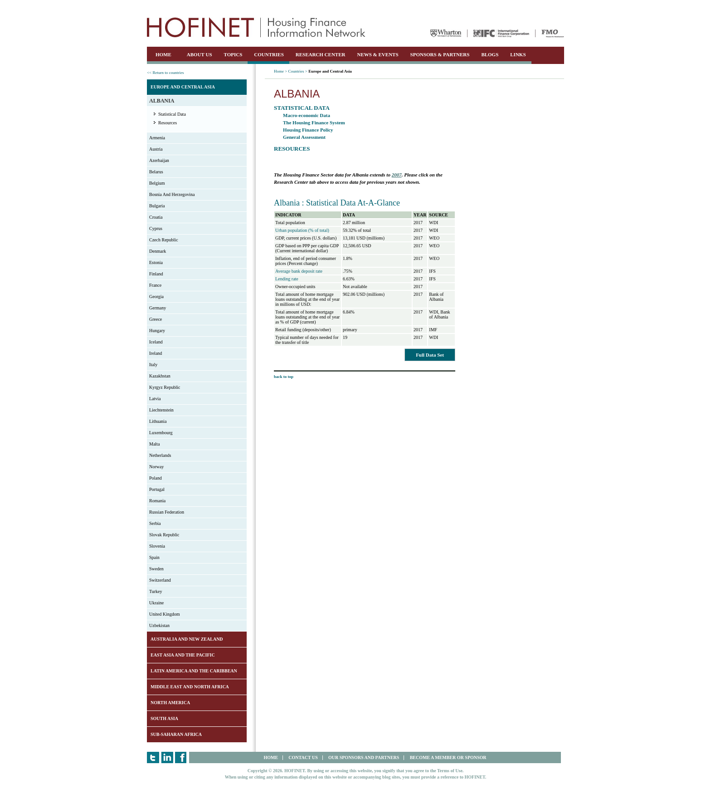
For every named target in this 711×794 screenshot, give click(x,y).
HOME (163, 54)
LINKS (518, 54)
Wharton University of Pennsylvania (445, 33)
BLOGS (489, 54)
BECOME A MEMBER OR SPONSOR (448, 757)
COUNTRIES (268, 54)
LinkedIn (167, 757)
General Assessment (304, 137)
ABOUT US (199, 54)
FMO (552, 33)
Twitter (153, 757)
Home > (280, 71)
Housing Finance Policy (308, 129)
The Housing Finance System (314, 122)
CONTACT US (302, 757)
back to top (283, 376)
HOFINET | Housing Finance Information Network (256, 27)
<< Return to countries (165, 72)
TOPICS (233, 54)
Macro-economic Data (306, 115)
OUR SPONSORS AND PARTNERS (363, 757)
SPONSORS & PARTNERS (440, 54)
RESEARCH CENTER (321, 54)
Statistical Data (172, 114)
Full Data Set (430, 355)
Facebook (181, 757)
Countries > (297, 71)
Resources (167, 122)
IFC (501, 33)
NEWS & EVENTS (377, 54)
